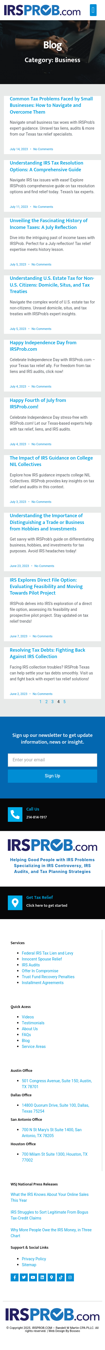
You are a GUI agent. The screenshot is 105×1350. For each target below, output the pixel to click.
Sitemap (29, 1265)
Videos (28, 1017)
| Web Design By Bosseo (63, 1331)
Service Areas (34, 1047)
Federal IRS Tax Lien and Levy (47, 953)
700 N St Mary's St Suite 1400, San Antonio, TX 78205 (51, 1133)
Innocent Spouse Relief (42, 959)
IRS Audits (31, 965)
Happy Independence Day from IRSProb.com (43, 346)
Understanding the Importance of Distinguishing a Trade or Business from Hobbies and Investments (47, 522)
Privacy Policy (34, 1259)
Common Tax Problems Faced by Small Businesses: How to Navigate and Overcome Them (51, 105)
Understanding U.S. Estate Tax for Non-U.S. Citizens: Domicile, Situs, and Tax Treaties (52, 285)
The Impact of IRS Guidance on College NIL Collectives (51, 461)
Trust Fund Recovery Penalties (48, 977)
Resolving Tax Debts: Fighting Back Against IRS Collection (47, 653)
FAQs (26, 1035)
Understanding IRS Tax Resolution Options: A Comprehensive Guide (46, 166)
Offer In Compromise (40, 971)
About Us (30, 1029)
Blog (26, 1041)
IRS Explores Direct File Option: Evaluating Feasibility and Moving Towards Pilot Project (46, 587)
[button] (93, 10)
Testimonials (33, 1023)
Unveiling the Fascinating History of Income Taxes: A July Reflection (49, 224)
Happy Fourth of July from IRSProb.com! (38, 403)
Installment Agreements (43, 983)
